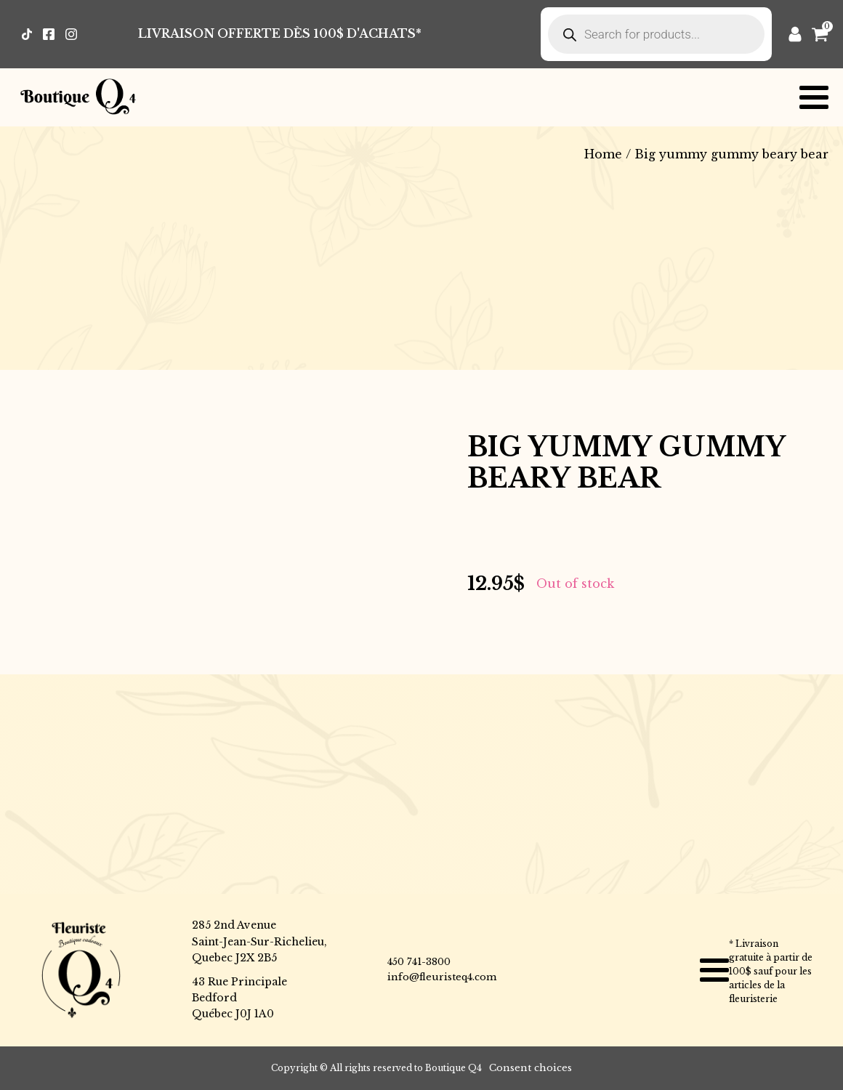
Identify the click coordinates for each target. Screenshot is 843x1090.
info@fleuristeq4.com (441, 977)
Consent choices (530, 1068)
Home (603, 154)
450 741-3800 (419, 962)
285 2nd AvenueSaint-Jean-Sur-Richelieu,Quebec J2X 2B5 (259, 941)
